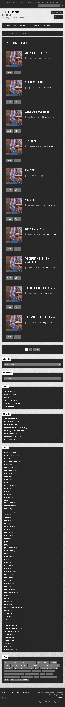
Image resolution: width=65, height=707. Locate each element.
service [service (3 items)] (36, 677)
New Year (30, 170)
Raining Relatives (34, 229)
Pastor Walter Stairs (13, 437)
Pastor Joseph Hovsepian (14, 431)
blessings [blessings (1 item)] (22, 662)
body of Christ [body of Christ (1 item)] (31, 662)
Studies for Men (21, 33)
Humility (7, 533)
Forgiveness (9, 506)
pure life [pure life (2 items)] (49, 674)
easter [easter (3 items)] (30, 665)
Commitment (9, 467)
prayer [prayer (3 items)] (42, 674)
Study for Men (47, 58)
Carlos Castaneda (11, 419)
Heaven (7, 521)
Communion (9, 470)
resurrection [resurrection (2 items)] (9, 677)
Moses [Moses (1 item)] (28, 671)
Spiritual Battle (10, 625)
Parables (7, 583)
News (13, 2)
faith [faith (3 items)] (46, 665)
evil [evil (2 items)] (42, 665)
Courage (7, 476)
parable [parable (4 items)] (51, 671)
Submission (8, 634)
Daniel (6, 482)
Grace (6, 518)
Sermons (12, 33)
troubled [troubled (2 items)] (53, 677)
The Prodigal (9, 406)
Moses (6, 569)
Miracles (7, 563)
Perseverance (9, 592)
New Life (7, 575)
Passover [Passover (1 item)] (21, 674)
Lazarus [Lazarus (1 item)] (42, 668)
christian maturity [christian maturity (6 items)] (43, 662)
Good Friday (9, 512)
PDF (17, 72)
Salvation (8, 613)
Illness (7, 539)
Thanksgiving (9, 640)
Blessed (7, 458)
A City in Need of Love (36, 53)
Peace (6, 586)
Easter (7, 491)
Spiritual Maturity (11, 628)
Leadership (8, 551)
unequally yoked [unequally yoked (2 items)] (15, 680)
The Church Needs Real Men (40, 288)
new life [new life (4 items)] (44, 671)
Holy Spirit (8, 527)
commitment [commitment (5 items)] (15, 665)
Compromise (9, 473)
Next (36, 349)
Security (7, 616)
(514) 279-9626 (59, 697)
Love (6, 560)
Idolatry (7, 536)
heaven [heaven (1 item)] (31, 668)
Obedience (8, 577)
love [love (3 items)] (11, 671)
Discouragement (10, 485)
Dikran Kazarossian (12, 422)
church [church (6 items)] (7, 665)
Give (17, 2)
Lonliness (8, 557)
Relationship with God (13, 607)
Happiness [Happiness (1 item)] (24, 668)
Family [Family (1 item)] (52, 665)
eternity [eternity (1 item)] (36, 665)
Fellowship (8, 503)
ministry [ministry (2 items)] (22, 671)
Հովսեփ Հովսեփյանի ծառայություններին (48, 2)
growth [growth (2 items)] (17, 668)
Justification (9, 548)
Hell (6, 524)
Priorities (30, 199)
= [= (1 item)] (5, 662)
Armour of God (10, 394)
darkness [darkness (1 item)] (23, 665)
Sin (5, 622)
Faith (6, 494)
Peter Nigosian (10, 440)
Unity (6, 646)
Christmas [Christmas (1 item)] (53, 662)
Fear (6, 500)
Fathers (7, 497)
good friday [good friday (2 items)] (8, 668)
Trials (6, 643)
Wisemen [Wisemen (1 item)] (25, 680)
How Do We (30, 141)
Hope (6, 530)
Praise (6, 598)
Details (9, 72)
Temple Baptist (11, 13)
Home (8, 2)
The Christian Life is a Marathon (37, 260)
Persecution (9, 589)
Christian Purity (34, 82)
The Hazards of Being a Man (40, 317)
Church (7, 464)
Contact (23, 2)
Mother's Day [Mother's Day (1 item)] (36, 671)
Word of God (9, 649)
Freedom (7, 509)
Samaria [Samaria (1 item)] (17, 677)
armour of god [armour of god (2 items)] (12, 662)
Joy (5, 545)
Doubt (6, 488)
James (6, 397)
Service (7, 619)
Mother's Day (9, 572)
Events (18, 693)
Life (5, 554)
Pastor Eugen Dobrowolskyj (15, 428)
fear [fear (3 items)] (57, 665)
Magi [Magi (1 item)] (16, 671)
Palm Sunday (9, 580)
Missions (7, 566)
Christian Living (10, 461)
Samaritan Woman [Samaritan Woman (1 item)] (27, 677)
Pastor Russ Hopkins (12, 434)
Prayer (7, 601)
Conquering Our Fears (37, 111)
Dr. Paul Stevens (10, 425)
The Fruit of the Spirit (13, 403)
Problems (8, 604)
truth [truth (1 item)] (6, 680)
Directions (30, 2)
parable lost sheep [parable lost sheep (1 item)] (10, 674)
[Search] (49, 5)
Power (6, 595)
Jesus (6, 542)
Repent (7, 610)
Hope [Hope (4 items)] (36, 668)
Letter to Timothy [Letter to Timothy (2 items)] (52, 668)
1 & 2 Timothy (9, 391)
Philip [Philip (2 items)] (36, 674)
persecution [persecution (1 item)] (29, 674)
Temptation (9, 637)
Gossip (6, 515)
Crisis (6, 479)
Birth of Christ (10, 455)
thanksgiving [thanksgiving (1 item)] (44, 677)
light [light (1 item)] (6, 671)
